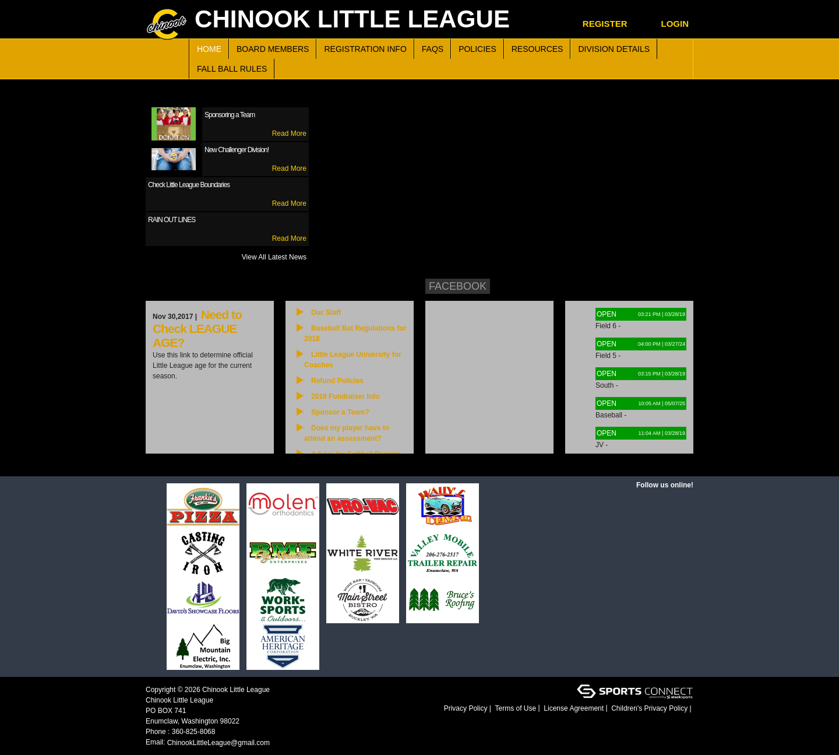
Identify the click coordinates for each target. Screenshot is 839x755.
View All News (245, 459)
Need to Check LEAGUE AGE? (197, 328)
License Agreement (574, 708)
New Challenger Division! (237, 150)
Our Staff (326, 312)
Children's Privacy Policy (649, 708)
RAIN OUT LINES (171, 220)
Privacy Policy (466, 708)
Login (675, 24)
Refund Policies (337, 381)
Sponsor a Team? (340, 412)
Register (605, 24)
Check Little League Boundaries (189, 185)
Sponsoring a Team (230, 115)
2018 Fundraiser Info (345, 396)
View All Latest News (274, 257)
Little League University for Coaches (352, 359)
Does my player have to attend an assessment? (346, 433)
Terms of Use (516, 708)
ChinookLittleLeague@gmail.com (218, 743)
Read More (289, 133)
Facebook (458, 286)
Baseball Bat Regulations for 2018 (355, 333)
